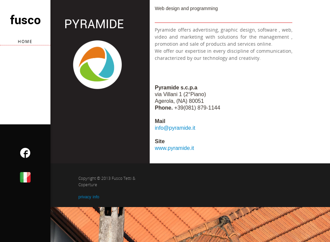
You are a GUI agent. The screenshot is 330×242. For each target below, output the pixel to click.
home (25, 41)
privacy (84, 197)
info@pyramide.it (175, 128)
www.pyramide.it (174, 148)
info (96, 197)
